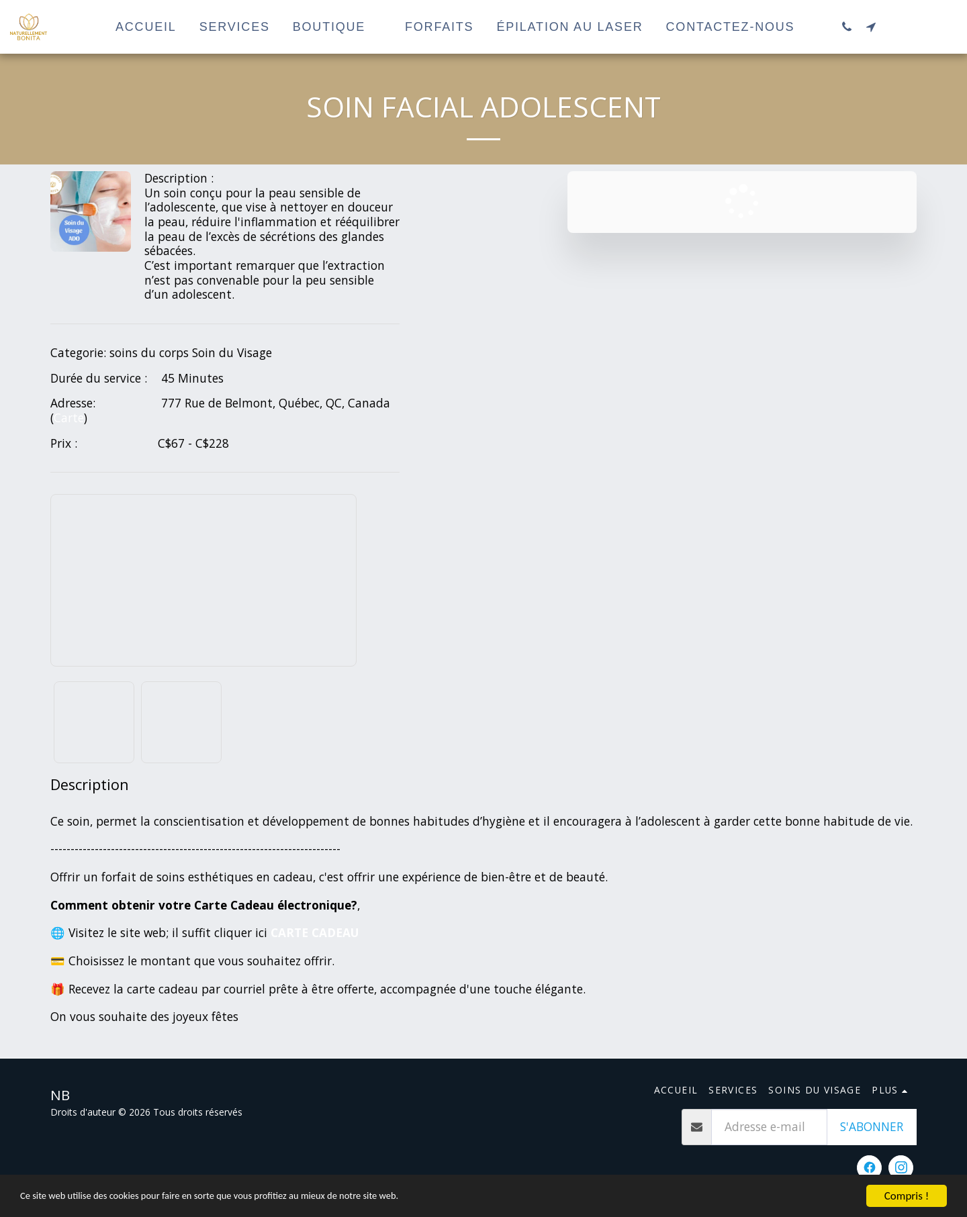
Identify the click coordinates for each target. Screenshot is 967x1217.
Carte (69, 417)
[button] (846, 26)
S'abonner (871, 1126)
